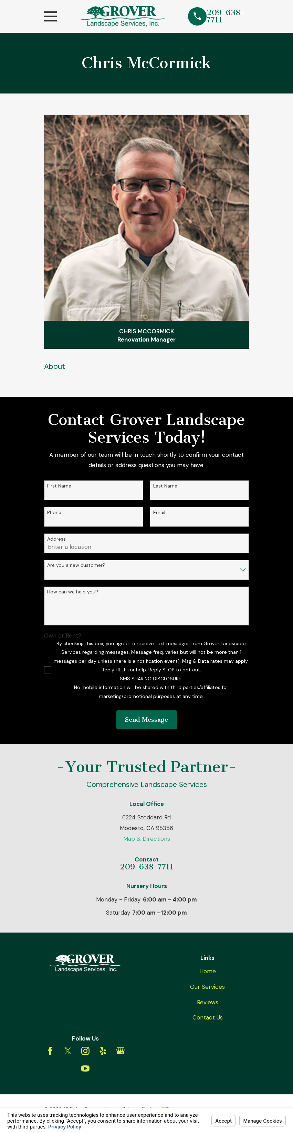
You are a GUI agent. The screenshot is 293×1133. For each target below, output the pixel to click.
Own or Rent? (62, 635)
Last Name (165, 486)
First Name (59, 486)
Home (207, 971)
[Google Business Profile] (120, 1051)
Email (159, 512)
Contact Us (207, 1017)
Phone (54, 512)
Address (56, 539)
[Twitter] (68, 1051)
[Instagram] (85, 1051)
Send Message (146, 719)
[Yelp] (103, 1051)
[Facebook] (50, 1051)
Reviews (207, 1002)
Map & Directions (146, 839)
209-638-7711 (225, 16)
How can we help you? (72, 592)
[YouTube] (85, 1068)
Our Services (207, 987)
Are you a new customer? (76, 565)
